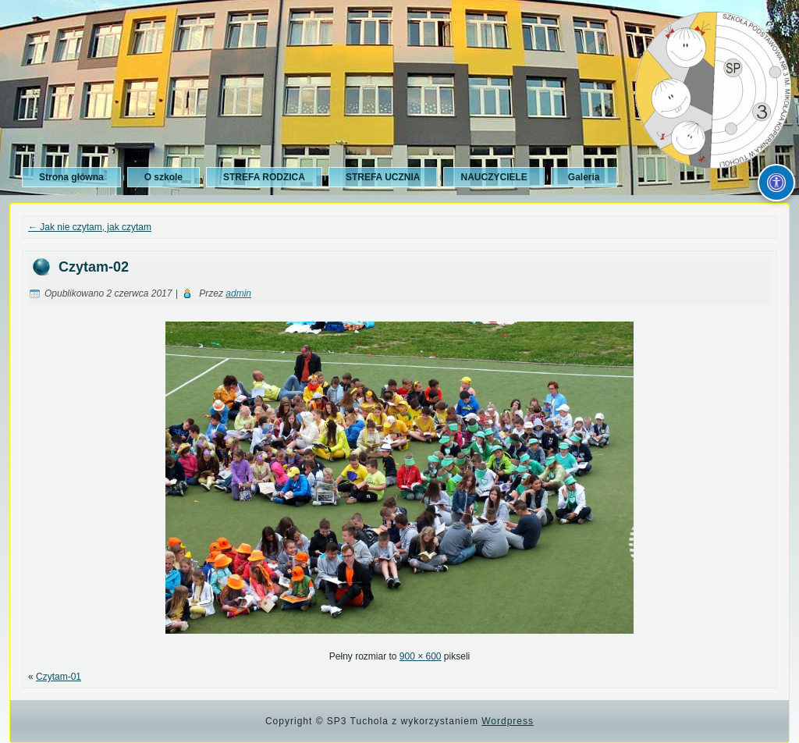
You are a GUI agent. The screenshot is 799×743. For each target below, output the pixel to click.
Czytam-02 (94, 267)
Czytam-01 (58, 676)
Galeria (584, 177)
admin (238, 293)
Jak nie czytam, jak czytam (89, 227)
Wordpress (507, 721)
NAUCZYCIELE (493, 177)
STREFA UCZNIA (383, 177)
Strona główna (71, 177)
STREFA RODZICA (264, 177)
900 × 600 (421, 656)
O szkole (163, 177)
